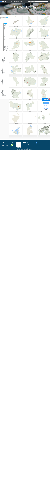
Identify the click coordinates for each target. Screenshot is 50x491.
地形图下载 (21, 1)
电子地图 (17, 1)
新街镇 (4, 29)
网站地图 (7, 145)
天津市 (2, 69)
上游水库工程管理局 (6, 48)
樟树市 (4, 58)
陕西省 (2, 91)
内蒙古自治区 (3, 72)
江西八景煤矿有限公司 (6, 45)
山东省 (2, 80)
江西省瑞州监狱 (5, 49)
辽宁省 (2, 73)
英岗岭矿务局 (5, 23)
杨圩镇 (4, 38)
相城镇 (4, 34)
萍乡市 (3, 61)
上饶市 (3, 67)
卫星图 (1, 17)
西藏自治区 (3, 90)
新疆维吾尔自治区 (4, 95)
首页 (11, 1)
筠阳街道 (5, 25)
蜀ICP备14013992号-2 (25, 148)
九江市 (3, 62)
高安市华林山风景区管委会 (7, 50)
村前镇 (4, 39)
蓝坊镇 (4, 26)
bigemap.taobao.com (46, 110)
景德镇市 (4, 60)
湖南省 (2, 83)
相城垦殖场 (5, 47)
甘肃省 (2, 92)
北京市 (2, 68)
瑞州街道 (5, 24)
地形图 (7, 17)
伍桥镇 (4, 40)
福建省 (2, 79)
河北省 (2, 70)
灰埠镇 (4, 35)
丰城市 (4, 57)
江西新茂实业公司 (6, 46)
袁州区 (4, 51)
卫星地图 (14, 1)
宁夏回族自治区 (3, 94)
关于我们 (3, 145)
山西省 (2, 71)
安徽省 (2, 78)
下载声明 (3, 144)
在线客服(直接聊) (18, 147)
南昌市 (3, 59)
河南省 (2, 81)
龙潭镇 (4, 37)
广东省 (2, 84)
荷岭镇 (4, 27)
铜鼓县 (4, 56)
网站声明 (7, 144)
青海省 (2, 93)
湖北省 (2, 82)
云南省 (2, 89)
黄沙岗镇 (5, 28)
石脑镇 (4, 36)
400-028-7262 (46, 108)
